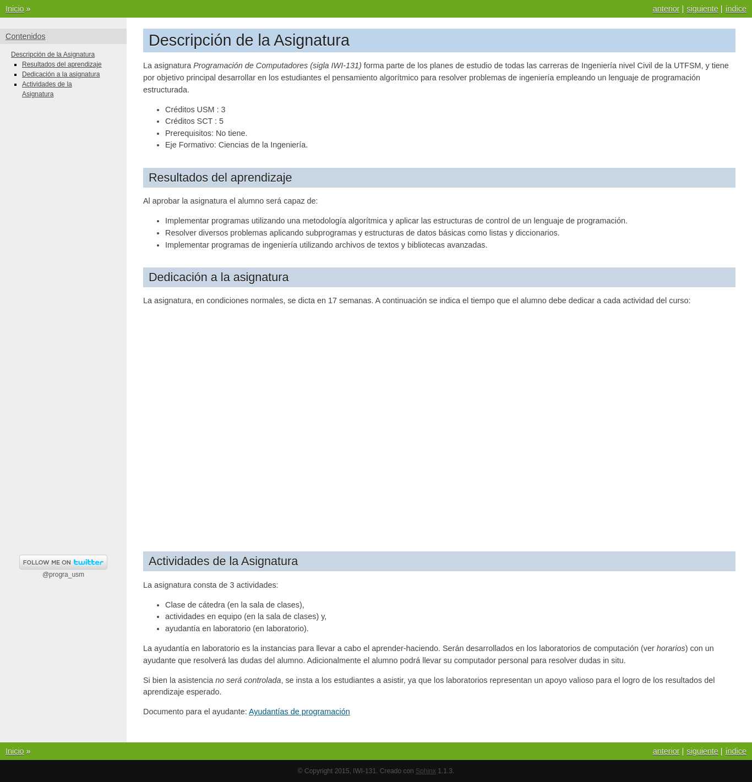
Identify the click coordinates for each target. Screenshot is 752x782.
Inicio (15, 8)
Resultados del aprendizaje (62, 64)
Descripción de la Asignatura (53, 54)
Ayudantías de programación (299, 711)
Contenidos (26, 36)
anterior (666, 8)
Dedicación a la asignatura (61, 74)
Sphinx (426, 771)
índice (736, 8)
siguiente (702, 8)
